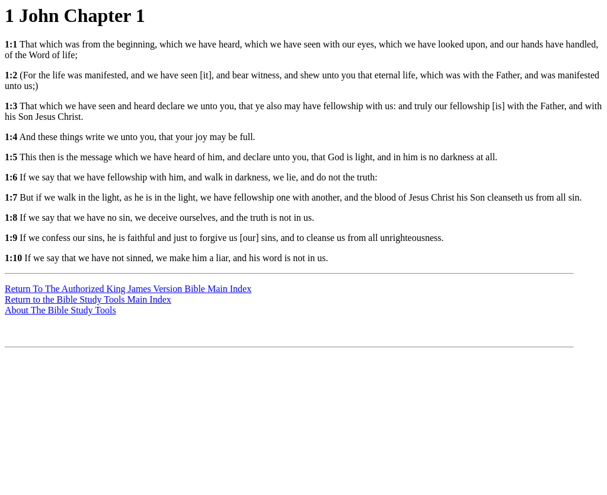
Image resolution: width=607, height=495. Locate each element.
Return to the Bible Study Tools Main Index (88, 299)
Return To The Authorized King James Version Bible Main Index (128, 289)
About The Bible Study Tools (60, 310)
